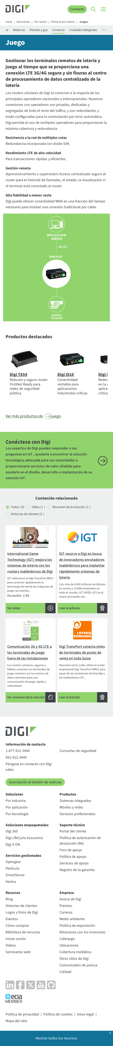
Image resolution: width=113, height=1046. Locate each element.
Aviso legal (85, 1014)
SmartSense (15, 875)
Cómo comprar (17, 925)
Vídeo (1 (38, 507)
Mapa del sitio (16, 1021)
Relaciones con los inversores (82, 932)
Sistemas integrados (75, 800)
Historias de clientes (21, 905)
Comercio (58, 30)
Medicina (19, 30)
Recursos (13, 892)
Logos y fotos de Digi (22, 912)
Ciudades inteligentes (83, 30)
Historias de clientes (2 (27, 514)
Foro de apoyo (70, 850)
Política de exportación (77, 925)
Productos (67, 794)
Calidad (65, 971)
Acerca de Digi (70, 899)
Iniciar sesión (16, 938)
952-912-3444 (16, 757)
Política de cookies (58, 1014)
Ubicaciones (69, 945)
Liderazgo (67, 938)
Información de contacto (26, 744)
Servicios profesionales (77, 814)
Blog (9, 899)
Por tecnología (17, 814)
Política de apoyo (72, 856)
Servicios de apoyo (74, 863)
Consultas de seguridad (77, 750)
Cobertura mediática (75, 952)
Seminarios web (18, 952)
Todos (17, 507)
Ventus (11, 881)
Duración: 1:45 (30, 570)
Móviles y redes (71, 807)
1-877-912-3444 (18, 750)
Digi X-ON (13, 844)
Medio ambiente (72, 919)
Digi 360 (12, 831)
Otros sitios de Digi (74, 958)
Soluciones (23, 22)
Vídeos (11, 945)
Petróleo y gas (39, 30)
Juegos (83, 22)
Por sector (40, 22)
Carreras (66, 912)
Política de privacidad (22, 1014)
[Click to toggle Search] (94, 9)
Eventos (12, 919)
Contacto (77, 9)
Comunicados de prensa (78, 965)
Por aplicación (17, 807)
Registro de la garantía (76, 869)
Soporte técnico (72, 825)
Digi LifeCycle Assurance (24, 837)
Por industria (16, 800)
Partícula (12, 868)
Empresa (66, 892)
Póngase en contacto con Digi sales (29, 766)
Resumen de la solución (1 (71, 507)
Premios (65, 905)
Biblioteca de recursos (23, 932)
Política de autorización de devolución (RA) (80, 840)
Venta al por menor (63, 22)
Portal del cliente (72, 831)
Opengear (13, 861)
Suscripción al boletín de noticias (35, 782)
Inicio (9, 22)
